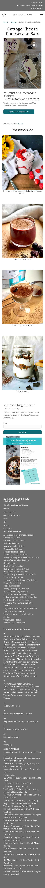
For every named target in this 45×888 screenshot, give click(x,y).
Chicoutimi (20, 639)
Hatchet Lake (26, 713)
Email (5, 423)
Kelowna (7, 729)
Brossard (37, 636)
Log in (20, 123)
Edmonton (15, 706)
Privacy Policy (8, 529)
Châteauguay (9, 639)
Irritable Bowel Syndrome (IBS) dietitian (20, 580)
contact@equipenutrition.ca (31, 5)
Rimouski (33, 653)
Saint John (34, 721)
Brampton (7, 684)
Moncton (25, 721)
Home (5, 22)
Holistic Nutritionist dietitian (15, 571)
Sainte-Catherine (19, 667)
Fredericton (15, 721)
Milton (24, 689)
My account (38, 8)
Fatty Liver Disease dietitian (15, 554)
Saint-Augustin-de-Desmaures (26, 656)
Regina (6, 737)
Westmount (31, 676)
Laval (37, 642)
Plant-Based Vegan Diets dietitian (17, 600)
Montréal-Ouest (10, 650)
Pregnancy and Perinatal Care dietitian (20, 608)
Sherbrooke (28, 670)
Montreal (31, 647)
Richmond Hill (31, 692)
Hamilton (18, 686)
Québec (14, 653)
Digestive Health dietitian (14, 546)
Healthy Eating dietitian (13, 566)
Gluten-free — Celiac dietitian (16, 560)
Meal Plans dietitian (11, 586)
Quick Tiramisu (22, 391)
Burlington (17, 684)
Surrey (14, 729)
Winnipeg (7, 744)
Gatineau (16, 642)
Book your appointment (22, 15)
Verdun (13, 676)
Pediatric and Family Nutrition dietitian (20, 597)
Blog (4, 522)
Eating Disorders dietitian (14, 552)
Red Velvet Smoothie (22, 259)
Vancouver (22, 729)
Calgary (6, 706)
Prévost (6, 653)
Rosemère (7, 656)
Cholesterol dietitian (12, 537)
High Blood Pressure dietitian (16, 569)
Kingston (26, 686)
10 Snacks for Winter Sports (15, 786)
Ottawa (21, 692)
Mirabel (31, 645)
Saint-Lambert (9, 664)
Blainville (7, 636)
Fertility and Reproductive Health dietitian (21, 557)
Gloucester (8, 686)
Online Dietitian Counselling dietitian (19, 594)
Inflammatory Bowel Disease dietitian (19, 574)
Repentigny (23, 653)
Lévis (5, 645)
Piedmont (22, 650)
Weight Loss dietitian (12, 620)
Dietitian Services (9, 512)
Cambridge (27, 684)
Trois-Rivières (20, 673)
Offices (5, 519)
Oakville (14, 692)
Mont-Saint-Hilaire (18, 647)
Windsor (7, 698)
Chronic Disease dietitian (14, 540)
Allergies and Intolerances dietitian (18, 535)
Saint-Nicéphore (23, 664)
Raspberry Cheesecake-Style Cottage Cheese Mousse (22, 192)
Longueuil (12, 645)
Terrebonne (8, 673)
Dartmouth (8, 713)
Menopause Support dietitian (16, 588)
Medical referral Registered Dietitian (15, 505)
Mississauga (33, 689)
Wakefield (21, 676)
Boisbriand (16, 636)
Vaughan (23, 695)
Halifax (17, 713)
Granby (24, 642)
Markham (7, 689)
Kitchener (35, 686)
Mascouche (22, 645)
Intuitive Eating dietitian (13, 577)
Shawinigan (18, 670)
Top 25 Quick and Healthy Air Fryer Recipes (21, 800)
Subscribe (22, 432)
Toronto (7, 695)
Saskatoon (14, 737)
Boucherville (27, 636)
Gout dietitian (9, 563)
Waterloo (31, 695)
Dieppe (6, 721)
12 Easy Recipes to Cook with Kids (17, 783)
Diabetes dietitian (11, 543)
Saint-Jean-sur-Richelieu (28, 662)
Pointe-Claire (32, 650)
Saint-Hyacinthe (10, 662)
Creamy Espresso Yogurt (22, 325)
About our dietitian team (11, 515)
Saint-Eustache (34, 659)
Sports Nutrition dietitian (14, 611)
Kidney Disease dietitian (13, 583)
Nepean (6, 692)
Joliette (31, 642)
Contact (6, 508)
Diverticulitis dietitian (12, 549)
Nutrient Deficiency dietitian (15, 591)
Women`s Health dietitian (14, 622)
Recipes (13, 22)
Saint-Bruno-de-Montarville (15, 659)
